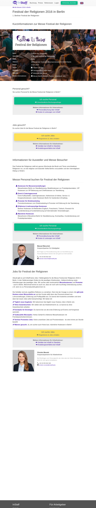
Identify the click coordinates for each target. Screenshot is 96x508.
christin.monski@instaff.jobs (47, 365)
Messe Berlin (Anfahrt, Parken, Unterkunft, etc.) (48, 76)
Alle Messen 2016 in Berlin (22, 7)
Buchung (33, 3)
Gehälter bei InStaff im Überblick (48, 146)
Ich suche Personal (48, 100)
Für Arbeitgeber (58, 504)
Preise (40, 3)
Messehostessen (65, 282)
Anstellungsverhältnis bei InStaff (48, 148)
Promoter (79, 282)
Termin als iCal (37, 68)
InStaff (16, 504)
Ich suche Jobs (48, 137)
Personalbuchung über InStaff (48, 110)
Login (57, 3)
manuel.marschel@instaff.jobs (48, 258)
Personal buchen (69, 3)
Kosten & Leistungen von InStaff (48, 112)
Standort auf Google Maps (41, 70)
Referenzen (48, 3)
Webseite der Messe (39, 73)
